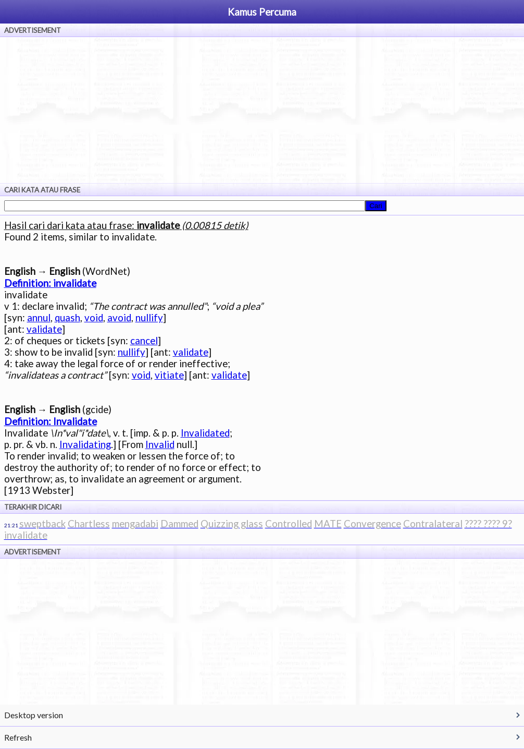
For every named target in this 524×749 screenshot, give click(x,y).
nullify (149, 317)
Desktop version (33, 715)
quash (67, 317)
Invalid (159, 444)
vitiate (169, 375)
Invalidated (205, 433)
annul (39, 317)
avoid (119, 317)
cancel (144, 340)
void (93, 317)
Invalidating (85, 444)
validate (44, 329)
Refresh (18, 737)
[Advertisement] (262, 110)
